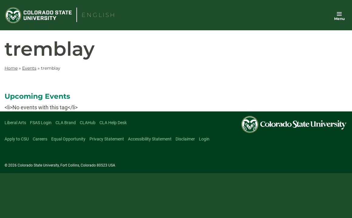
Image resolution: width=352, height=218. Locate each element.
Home (11, 68)
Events (29, 68)
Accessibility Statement (150, 139)
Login (204, 139)
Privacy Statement (106, 139)
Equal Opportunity (68, 139)
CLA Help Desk (113, 122)
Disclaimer (185, 139)
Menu (339, 18)
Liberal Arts (15, 122)
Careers (40, 139)
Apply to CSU (17, 139)
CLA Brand (65, 122)
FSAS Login (41, 122)
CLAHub (88, 122)
